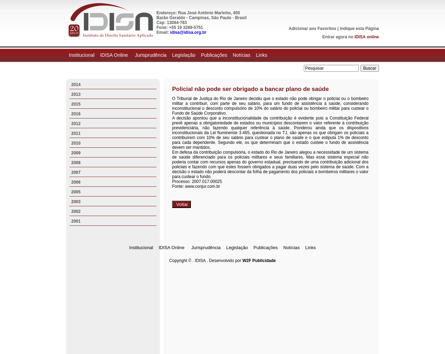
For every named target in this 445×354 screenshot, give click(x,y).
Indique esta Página (359, 28)
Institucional (82, 55)
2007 (76, 172)
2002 (76, 211)
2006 (76, 182)
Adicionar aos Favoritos (313, 28)
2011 (76, 133)
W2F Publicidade (259, 260)
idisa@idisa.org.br (188, 32)
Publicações (214, 55)
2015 (76, 104)
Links (261, 55)
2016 (76, 113)
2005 (76, 192)
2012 (76, 123)
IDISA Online (114, 55)
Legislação (183, 55)
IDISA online (367, 36)
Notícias (241, 55)
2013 (76, 94)
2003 (76, 201)
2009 (76, 153)
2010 (76, 143)
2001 (76, 221)
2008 (76, 162)
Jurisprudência (151, 55)
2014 (76, 84)
